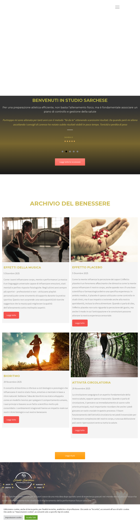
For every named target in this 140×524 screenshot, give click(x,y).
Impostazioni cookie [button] (13, 517)
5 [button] (77, 151)
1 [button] (62, 151)
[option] (70, 132)
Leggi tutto (11, 315)
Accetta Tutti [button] (31, 517)
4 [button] (74, 151)
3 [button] (70, 151)
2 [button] (66, 151)
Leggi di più (70, 455)
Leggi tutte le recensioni (70, 162)
